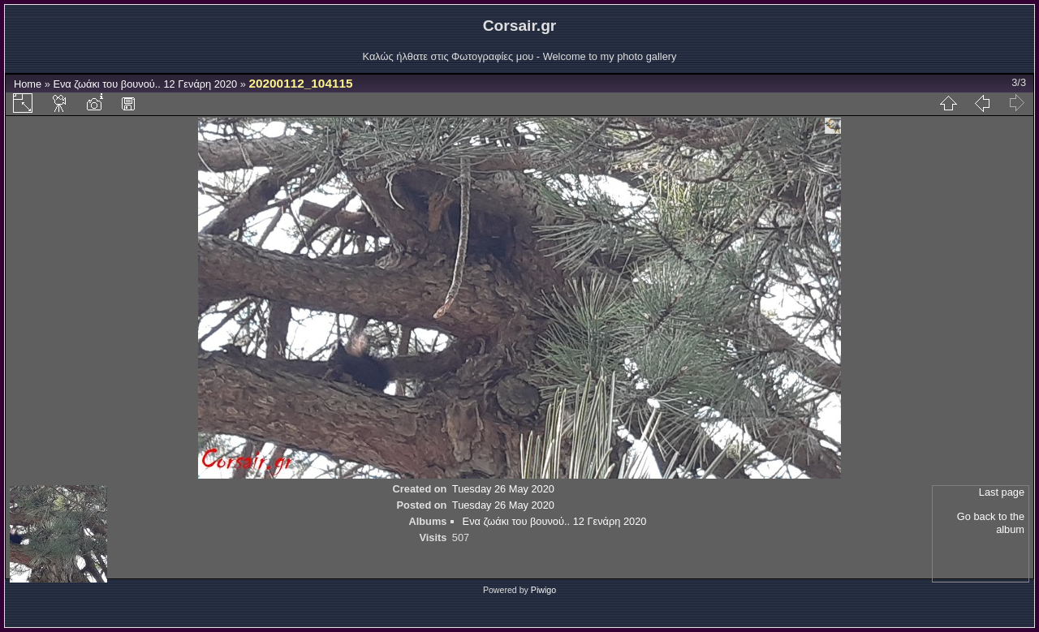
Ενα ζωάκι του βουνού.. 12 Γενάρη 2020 (145, 84)
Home (27, 84)
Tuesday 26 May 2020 (503, 489)
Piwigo (543, 590)
